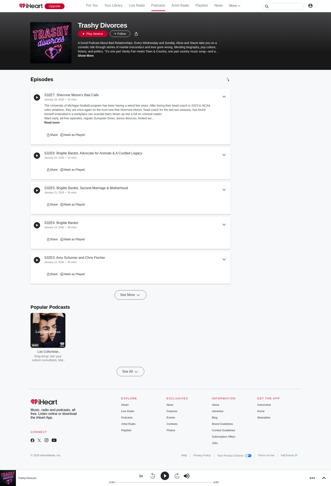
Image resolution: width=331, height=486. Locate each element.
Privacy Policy (202, 455)
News (218, 5)
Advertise (217, 411)
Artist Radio (180, 5)
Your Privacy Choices (234, 455)
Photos (171, 430)
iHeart (125, 404)
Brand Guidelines (222, 423)
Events (171, 417)
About (215, 404)
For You (92, 5)
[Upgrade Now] (55, 6)
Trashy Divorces (27, 478)
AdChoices (289, 455)
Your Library (113, 5)
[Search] (283, 6)
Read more (52, 122)
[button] (136, 34)
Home (261, 411)
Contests (172, 423)
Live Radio (137, 5)
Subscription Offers (223, 436)
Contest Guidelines (223, 430)
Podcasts (158, 5)
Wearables (263, 417)
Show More (86, 55)
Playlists (201, 5)
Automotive (264, 404)
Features (172, 411)
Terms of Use (266, 455)
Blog (214, 417)
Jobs (215, 443)
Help (184, 455)
